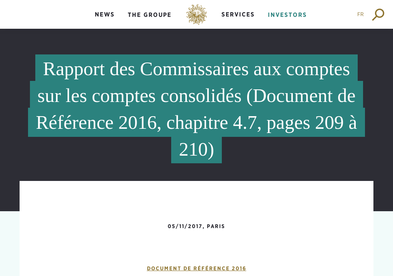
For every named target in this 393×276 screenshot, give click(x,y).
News (105, 14)
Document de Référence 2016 (196, 268)
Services (238, 14)
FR (360, 14)
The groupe (150, 14)
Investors (287, 14)
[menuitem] (105, 21)
